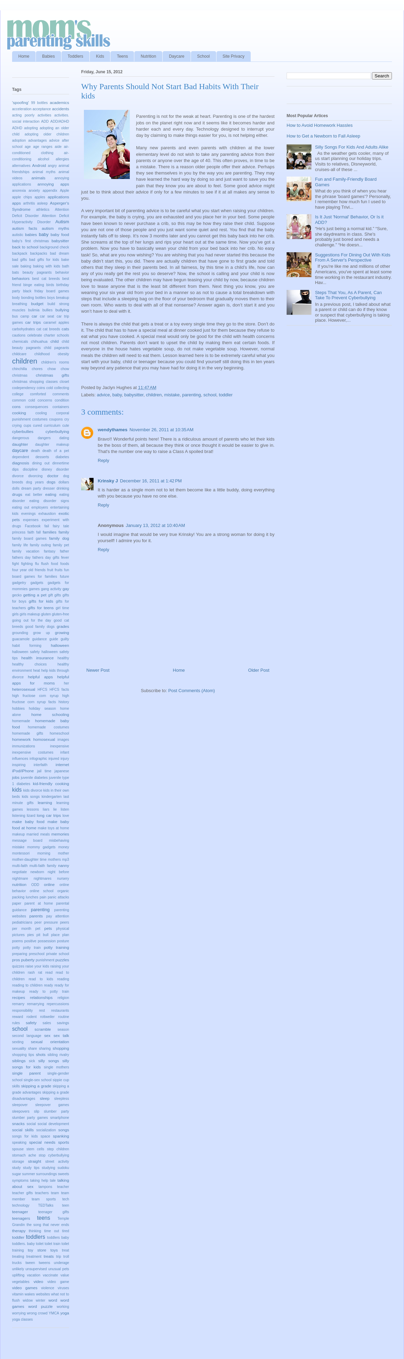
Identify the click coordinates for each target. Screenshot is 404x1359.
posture (63, 941)
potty (16, 948)
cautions (19, 335)
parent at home (39, 903)
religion (63, 998)
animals (38, 178)
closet (64, 382)
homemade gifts (27, 733)
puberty (28, 959)
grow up (41, 633)
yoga (64, 1313)
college (17, 394)
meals (45, 834)
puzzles (62, 959)
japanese (62, 771)
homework (21, 739)
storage (18, 1161)
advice (103, 394)
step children (58, 1149)
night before (58, 872)
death (35, 451)
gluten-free (60, 614)
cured (37, 425)
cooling (41, 413)
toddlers (35, 1237)
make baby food (28, 821)
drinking (63, 488)
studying (48, 1168)
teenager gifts (53, 1212)
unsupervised (36, 1269)
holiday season (42, 708)
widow (28, 1300)
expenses (30, 520)
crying (17, 425)
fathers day (21, 557)
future (64, 576)
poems (17, 941)
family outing (40, 545)
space (45, 1136)
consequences (36, 407)
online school (42, 891)
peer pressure (46, 922)
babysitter (134, 394)
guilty (65, 639)
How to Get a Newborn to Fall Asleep (323, 136)
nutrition (19, 884)
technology (20, 1205)
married (33, 834)
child (54, 341)
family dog (59, 538)
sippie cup (61, 1080)
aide (58, 147)
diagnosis (20, 463)
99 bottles (39, 103)
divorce (18, 476)
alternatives (21, 166)
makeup (18, 834)
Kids (100, 56)
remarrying (35, 1004)
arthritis (29, 203)
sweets (63, 1174)
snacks (18, 1123)
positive (30, 941)
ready (48, 985)
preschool (37, 954)
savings (63, 1023)
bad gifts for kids (44, 260)
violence (47, 1288)
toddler (226, 394)
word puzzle (40, 1306)
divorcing (35, 476)
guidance (39, 639)
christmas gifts (52, 375)
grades (63, 626)
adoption (19, 140)
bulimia (33, 310)
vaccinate (50, 1275)
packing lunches (25, 897)
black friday (33, 291)
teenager (20, 1211)
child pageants (56, 348)
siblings (19, 1060)
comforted (38, 394)
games (34, 589)
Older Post (258, 670)
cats (65, 329)
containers (60, 407)
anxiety (34, 190)
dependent (20, 457)
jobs (15, 777)
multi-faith (20, 866)
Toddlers (75, 56)
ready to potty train (49, 991)
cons (16, 406)
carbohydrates (23, 329)
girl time (62, 608)
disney (47, 469)
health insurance (37, 657)
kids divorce (32, 790)
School (203, 56)
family (64, 532)
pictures (18, 935)
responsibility (22, 1010)
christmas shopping (28, 382)
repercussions (58, 1004)
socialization (46, 1130)
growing (62, 632)
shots (41, 1054)
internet (62, 764)
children (154, 394)
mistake (172, 394)
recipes (18, 997)
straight (34, 1161)
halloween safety (26, 652)
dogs (51, 482)
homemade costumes (48, 727)
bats (15, 272)
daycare (20, 450)
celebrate (34, 335)
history (63, 702)
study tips (31, 1168)
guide (53, 639)
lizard (31, 816)
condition (62, 400)
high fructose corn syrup (35, 696)
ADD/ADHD (59, 121)
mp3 (65, 859)
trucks (17, 1263)
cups (27, 425)
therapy (19, 1230)
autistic (17, 235)
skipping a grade (36, 1086)
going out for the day (31, 620)
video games (24, 1287)
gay (65, 588)
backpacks (38, 253)
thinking (35, 1231)
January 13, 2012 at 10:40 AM (155, 525)
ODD (35, 885)
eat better (33, 495)
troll (66, 1256)
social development (53, 1124)
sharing (45, 1048)
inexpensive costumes (32, 752)
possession (47, 941)
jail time (44, 771)
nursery (63, 878)
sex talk (61, 1035)
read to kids (41, 979)
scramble (43, 1029)
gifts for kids (41, 601)
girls (15, 614)
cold (49, 388)
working (63, 1307)
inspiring (19, 765)
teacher (63, 1187)
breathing (19, 304)
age (28, 147)
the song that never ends (48, 1225)
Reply (103, 460)
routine (63, 1017)
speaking (19, 1142)
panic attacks (58, 897)
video (38, 1281)
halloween (60, 645)
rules (16, 1023)
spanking (61, 1136)
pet (37, 929)
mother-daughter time (29, 859)
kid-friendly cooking (51, 783)
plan (65, 935)
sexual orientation (50, 1041)
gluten (46, 614)
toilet (40, 1244)
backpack (19, 253)
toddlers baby (58, 1237)
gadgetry (19, 583)
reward (17, 1017)
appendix (49, 190)
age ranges (42, 147)
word (52, 1300)
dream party (31, 488)
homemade (21, 721)
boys (51, 298)
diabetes (62, 457)
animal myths (44, 172)
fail (46, 526)
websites (43, 1294)
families (50, 532)
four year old (22, 570)
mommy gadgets (41, 847)
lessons (33, 809)
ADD (45, 121)
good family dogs (40, 627)
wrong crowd (37, 1313)
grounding (20, 633)
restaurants (60, 1010)
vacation (33, 1275)
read (48, 972)
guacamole (21, 639)
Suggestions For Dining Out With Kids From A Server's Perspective (352, 257)
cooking (19, 412)
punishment (45, 960)
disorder (62, 469)
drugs (17, 494)
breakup (62, 298)
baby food (59, 234)
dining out (40, 463)
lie (55, 809)
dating (64, 438)
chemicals (20, 341)
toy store (37, 1250)
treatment (33, 1256)
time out (51, 1231)
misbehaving (59, 840)
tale (53, 1180)
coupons (55, 419)
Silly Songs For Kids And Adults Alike (351, 147)
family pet (61, 545)
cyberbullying (57, 431)
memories (60, 834)
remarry (18, 1004)
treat (65, 1250)
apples (40, 197)
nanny (63, 865)
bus (15, 316)
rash (31, 972)
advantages (37, 140)
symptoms (20, 1180)
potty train (32, 948)
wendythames (112, 429)
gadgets (36, 583)
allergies (62, 159)
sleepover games (52, 1105)
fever (65, 557)
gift (50, 595)
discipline (30, 469)
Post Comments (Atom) (191, 690)
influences (20, 759)
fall (38, 532)
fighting (27, 564)
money (63, 847)
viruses (63, 1288)
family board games (29, 538)
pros (16, 959)
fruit (50, 570)
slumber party (56, 1111)
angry (52, 166)
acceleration (21, 109)
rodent (32, 1017)
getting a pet (34, 595)
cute (65, 425)
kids (17, 790)
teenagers (21, 1218)
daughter (20, 444)
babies (31, 234)
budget (37, 303)
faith (30, 532)
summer (28, 1174)
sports (63, 1142)
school (210, 394)
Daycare (176, 56)
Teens (122, 56)
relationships (41, 997)
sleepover (20, 1105)
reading (63, 979)
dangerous (20, 438)
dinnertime (60, 463)
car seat (47, 316)
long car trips (49, 815)
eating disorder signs (49, 501)
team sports (44, 1199)
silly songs (48, 1060)
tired (65, 1231)
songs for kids (25, 1136)
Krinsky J (108, 480)
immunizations (23, 746)
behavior (62, 272)
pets (48, 928)
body (16, 298)
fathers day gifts (45, 557)
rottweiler (47, 1017)
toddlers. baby (23, 1244)
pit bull (43, 935)
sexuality (19, 1048)
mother (63, 853)
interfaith (40, 765)
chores (37, 369)
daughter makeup (52, 444)
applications (58, 197)
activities (44, 115)
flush (45, 564)
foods (64, 564)
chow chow (58, 369)
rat (40, 972)
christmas (19, 375)
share (32, 1048)
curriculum (52, 425)
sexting (17, 1042)
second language (26, 1036)
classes (52, 382)
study (16, 1168)
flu (37, 564)
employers (39, 507)
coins (41, 388)
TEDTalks (45, 1205)
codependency (24, 388)
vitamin (17, 1294)
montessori (21, 853)
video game (58, 1282)
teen (65, 1205)
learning (45, 802)
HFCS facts (59, 689)
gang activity (51, 589)
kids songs (31, 797)
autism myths (55, 228)
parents (36, 916)
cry (66, 419)
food (54, 564)
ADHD (17, 128)
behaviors (21, 278)
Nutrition (148, 56)
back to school (25, 247)
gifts (57, 595)
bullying (62, 310)
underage (61, 1263)
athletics (42, 209)
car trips (33, 322)
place (55, 935)
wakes (30, 1294)
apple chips (22, 197)
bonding (27, 298)
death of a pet (55, 451)
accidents (60, 108)
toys (54, 1250)
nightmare (20, 878)
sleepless (61, 1099)
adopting (31, 128)
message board (27, 840)
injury (64, 759)
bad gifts (19, 260)
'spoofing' (20, 102)
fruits (58, 570)
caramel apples (56, 322)
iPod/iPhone (23, 770)
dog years (35, 482)
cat (38, 329)
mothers (54, 859)
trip (58, 1256)
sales (46, 1023)
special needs (42, 1142)
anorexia (19, 190)
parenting (191, 394)
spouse (18, 1149)
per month (21, 929)
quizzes (18, 966)
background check (54, 247)
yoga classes (22, 1319)
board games (57, 291)
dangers (44, 438)
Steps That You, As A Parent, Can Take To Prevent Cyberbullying (348, 295)
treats (49, 1256)
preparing (19, 954)
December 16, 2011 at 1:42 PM (151, 480)
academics (59, 102)
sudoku (63, 1168)
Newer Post (97, 670)
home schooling (50, 714)
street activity (57, 1161)
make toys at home (53, 828)
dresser (49, 488)
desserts (42, 457)
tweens (44, 1263)
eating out (20, 507)
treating (18, 1256)
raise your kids (37, 966)
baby (117, 394)
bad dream (59, 253)
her (66, 683)
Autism (62, 221)
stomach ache (24, 1155)
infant (64, 752)
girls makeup (30, 614)
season (63, 1029)
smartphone (59, 1118)
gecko (17, 595)
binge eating (33, 285)
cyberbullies (22, 431)
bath (65, 266)
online (49, 884)
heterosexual (23, 689)
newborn (37, 872)
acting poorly (23, 115)
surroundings (46, 1174)
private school (57, 954)
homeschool (59, 733)
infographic (38, 759)
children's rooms (55, 362)
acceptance (41, 109)
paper (16, 903)
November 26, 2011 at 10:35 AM (161, 429)
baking (26, 266)
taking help (39, 1180)
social (31, 1124)
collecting (61, 388)
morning (43, 853)
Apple (64, 190)
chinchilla (19, 369)
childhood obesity (52, 354)
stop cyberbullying (54, 1155)
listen (65, 809)
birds (50, 285)
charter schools (56, 335)
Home (23, 56)
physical (62, 929)
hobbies (18, 708)
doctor (52, 475)
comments (60, 394)
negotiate (19, 872)
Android (39, 165)
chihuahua (39, 341)
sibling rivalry (58, 1055)
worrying (19, 1313)
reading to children (27, 985)
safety (31, 1022)
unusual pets (58, 1269)
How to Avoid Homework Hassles (320, 125)
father (64, 551)
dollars (63, 482)
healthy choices (29, 664)
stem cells (35, 1149)
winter (41, 1300)
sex (47, 1035)
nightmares (42, 878)
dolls (15, 488)
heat (36, 670)
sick (32, 1061)
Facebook (33, 526)
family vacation (25, 551)
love (65, 816)
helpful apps (40, 676)
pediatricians (22, 922)
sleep (44, 1098)
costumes (39, 419)
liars (46, 809)
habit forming (26, 646)
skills (16, 1086)
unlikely (18, 1269)
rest (42, 1010)
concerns (45, 400)
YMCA (54, 1313)
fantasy (50, 551)
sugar (16, 1174)
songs (63, 1129)
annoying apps (53, 184)
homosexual (44, 739)
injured (53, 759)
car (34, 316)
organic (63, 891)
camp (24, 316)
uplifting (18, 1275)
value (64, 1275)
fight (15, 564)
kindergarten (51, 797)
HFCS (42, 689)
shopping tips (23, 1055)
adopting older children (47, 134)
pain (43, 897)
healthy (63, 658)
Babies (48, 56)
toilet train (52, 1244)
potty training (56, 947)
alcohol (43, 159)
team (55, 1193)
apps (16, 203)
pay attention (57, 916)
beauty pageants (36, 272)
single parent (26, 1073)
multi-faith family (42, 866)
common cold (23, 400)
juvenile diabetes (34, 778)
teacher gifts (22, 1193)
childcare (19, 354)
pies (30, 935)
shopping (61, 1048)
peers (64, 922)
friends (40, 570)
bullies (47, 310)
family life (20, 545)
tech (65, 1199)
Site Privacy (233, 56)
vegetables (20, 1282)
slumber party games (30, 1118)
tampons (45, 1187)
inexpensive (59, 746)
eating (50, 494)
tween (30, 1263)
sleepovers (20, 1111)
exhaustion (47, 514)
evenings (28, 514)
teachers (42, 1193)
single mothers (56, 1067)
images (63, 740)
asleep (42, 203)
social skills (23, 1129)
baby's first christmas (30, 241)
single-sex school (37, 1080)
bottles (40, 298)
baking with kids (46, 266)
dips (15, 469)
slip (36, 1111)
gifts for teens (41, 607)
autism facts (24, 228)
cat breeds (51, 329)
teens (43, 1218)
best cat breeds (46, 279)
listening (18, 816)
